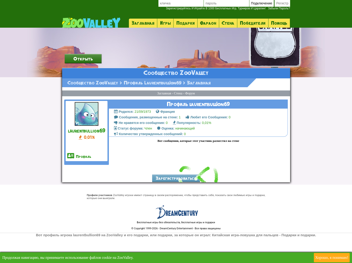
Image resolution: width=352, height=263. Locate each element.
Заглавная (143, 23)
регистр (282, 3)
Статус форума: (128, 154)
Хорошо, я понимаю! (331, 258)
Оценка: (165, 154)
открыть (83, 84)
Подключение (261, 3)
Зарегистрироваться (176, 204)
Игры (165, 23)
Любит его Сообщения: (207, 143)
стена (228, 23)
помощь (279, 23)
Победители (252, 23)
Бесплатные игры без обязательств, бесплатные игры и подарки (176, 248)
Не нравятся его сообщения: (139, 149)
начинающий (175, 154)
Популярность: (187, 149)
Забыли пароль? (228, 8)
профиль (79, 182)
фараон (208, 23)
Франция (165, 138)
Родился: (124, 138)
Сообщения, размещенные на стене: (146, 143)
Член (133, 154)
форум (190, 119)
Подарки (185, 23)
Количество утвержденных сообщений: (148, 160)
